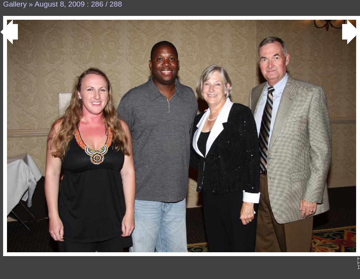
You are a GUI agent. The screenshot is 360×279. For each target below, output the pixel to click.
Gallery (15, 4)
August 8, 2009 (60, 4)
